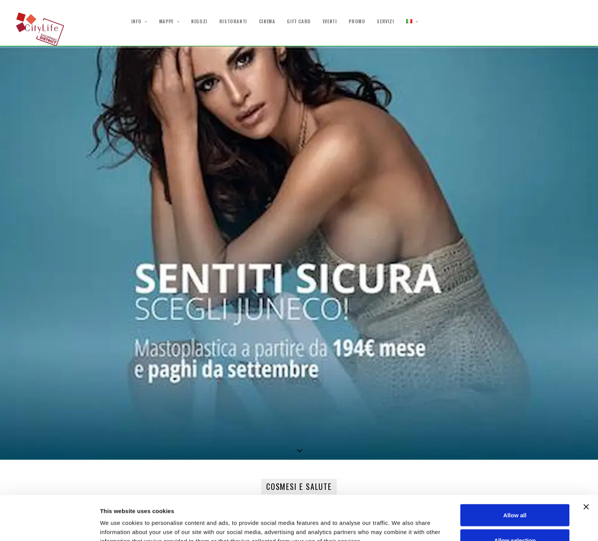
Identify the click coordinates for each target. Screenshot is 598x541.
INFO (139, 21)
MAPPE (169, 21)
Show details (400, 521)
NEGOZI (199, 21)
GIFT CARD (298, 21)
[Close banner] (586, 462)
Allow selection (514, 496)
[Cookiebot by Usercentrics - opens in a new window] (49, 526)
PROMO (357, 21)
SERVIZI (385, 21)
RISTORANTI (233, 21)
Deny (515, 520)
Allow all (515, 470)
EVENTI (330, 21)
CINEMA (267, 21)
